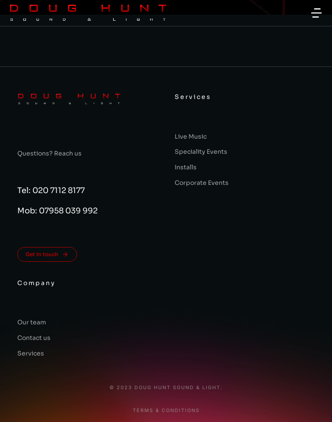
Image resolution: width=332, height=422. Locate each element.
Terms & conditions (166, 410)
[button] (316, 13)
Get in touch (47, 254)
